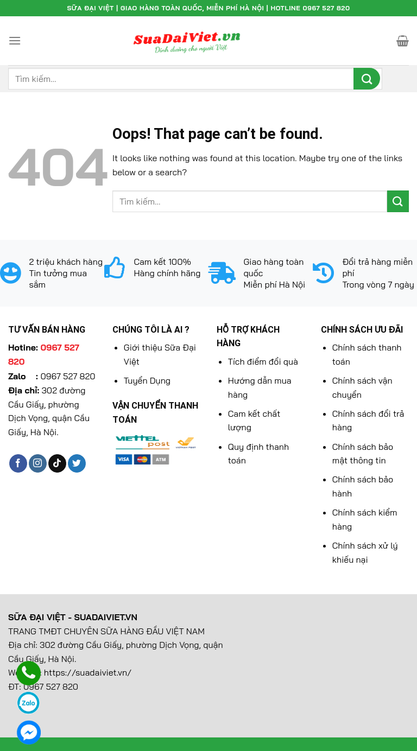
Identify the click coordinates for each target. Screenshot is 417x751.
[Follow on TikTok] (57, 463)
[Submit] (366, 79)
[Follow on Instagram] (38, 463)
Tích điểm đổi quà (263, 361)
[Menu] (14, 40)
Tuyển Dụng (147, 380)
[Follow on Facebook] (18, 463)
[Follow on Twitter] (77, 463)
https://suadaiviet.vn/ (88, 672)
